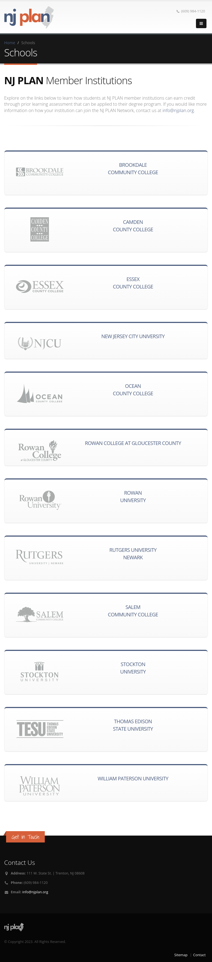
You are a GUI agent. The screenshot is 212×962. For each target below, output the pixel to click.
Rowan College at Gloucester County (133, 443)
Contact (199, 955)
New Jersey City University (132, 336)
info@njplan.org (178, 110)
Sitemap (180, 955)
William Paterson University (133, 778)
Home (9, 42)
